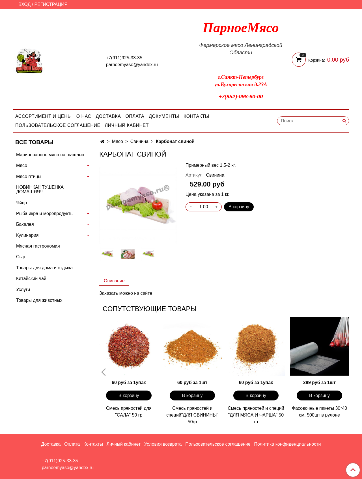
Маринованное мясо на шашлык (50, 154)
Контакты (196, 116)
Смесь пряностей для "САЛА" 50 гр (129, 411)
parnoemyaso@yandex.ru (132, 64)
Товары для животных (39, 300)
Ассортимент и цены (43, 116)
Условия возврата (163, 444)
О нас (83, 116)
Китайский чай (31, 278)
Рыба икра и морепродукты (45, 213)
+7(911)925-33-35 (124, 57)
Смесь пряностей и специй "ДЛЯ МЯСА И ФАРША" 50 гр (256, 415)
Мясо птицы (28, 176)
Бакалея (25, 224)
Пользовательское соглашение (57, 125)
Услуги (23, 289)
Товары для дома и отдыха (44, 267)
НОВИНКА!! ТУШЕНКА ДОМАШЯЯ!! (40, 189)
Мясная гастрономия (38, 246)
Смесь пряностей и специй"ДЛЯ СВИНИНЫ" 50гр (192, 415)
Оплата (134, 116)
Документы (164, 116)
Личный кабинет (127, 125)
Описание (114, 280)
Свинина (139, 141)
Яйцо (21, 202)
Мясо (117, 141)
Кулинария (27, 235)
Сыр (20, 256)
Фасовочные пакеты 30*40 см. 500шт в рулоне (319, 411)
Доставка (108, 116)
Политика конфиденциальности (287, 444)
